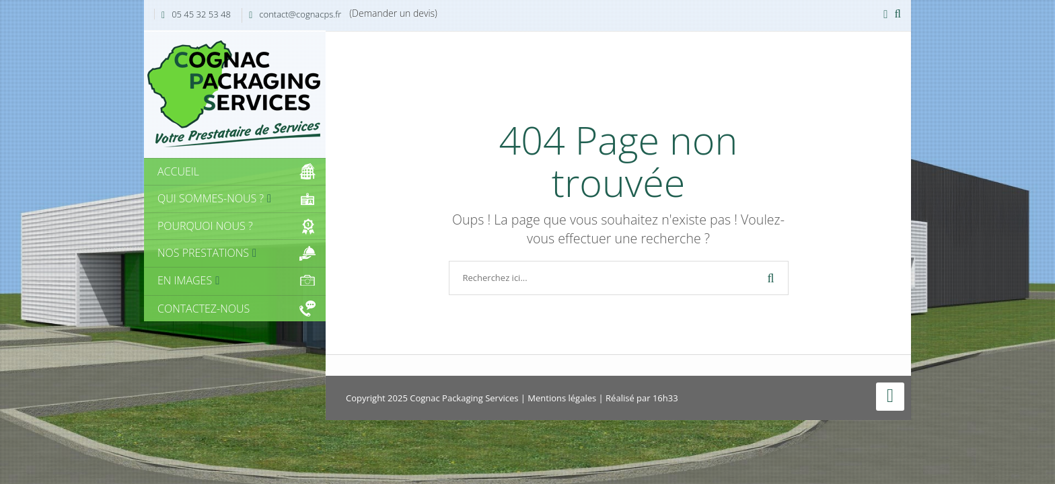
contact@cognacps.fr (300, 14)
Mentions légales (562, 398)
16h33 (665, 398)
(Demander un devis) (393, 13)
